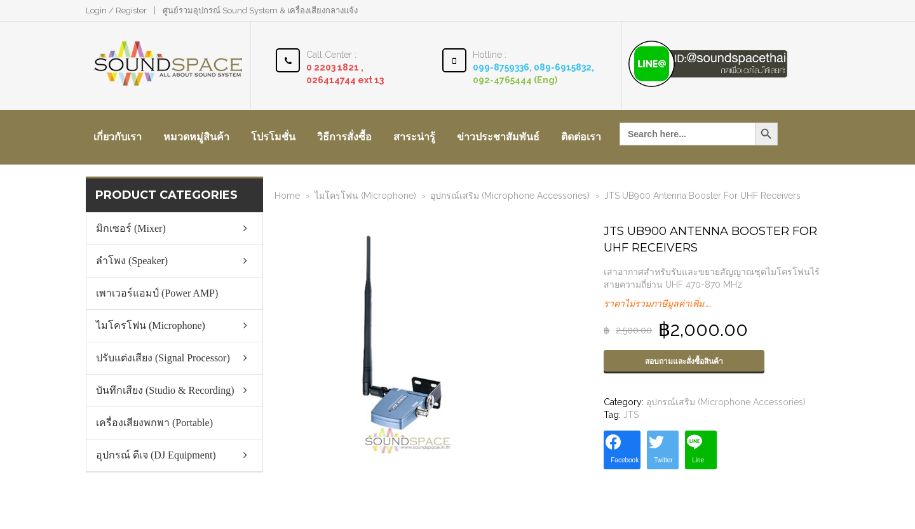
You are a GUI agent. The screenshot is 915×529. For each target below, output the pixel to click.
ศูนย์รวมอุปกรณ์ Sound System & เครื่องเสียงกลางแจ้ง (260, 10)
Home (287, 196)
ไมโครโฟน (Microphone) (365, 196)
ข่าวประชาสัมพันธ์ (498, 136)
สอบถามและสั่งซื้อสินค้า (684, 361)
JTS (631, 415)
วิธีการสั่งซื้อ (344, 136)
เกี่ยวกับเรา (117, 136)
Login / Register (116, 10)
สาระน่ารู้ (414, 136)
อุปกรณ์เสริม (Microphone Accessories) (510, 196)
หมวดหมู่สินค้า (196, 136)
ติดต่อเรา (581, 136)
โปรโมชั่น (273, 136)
